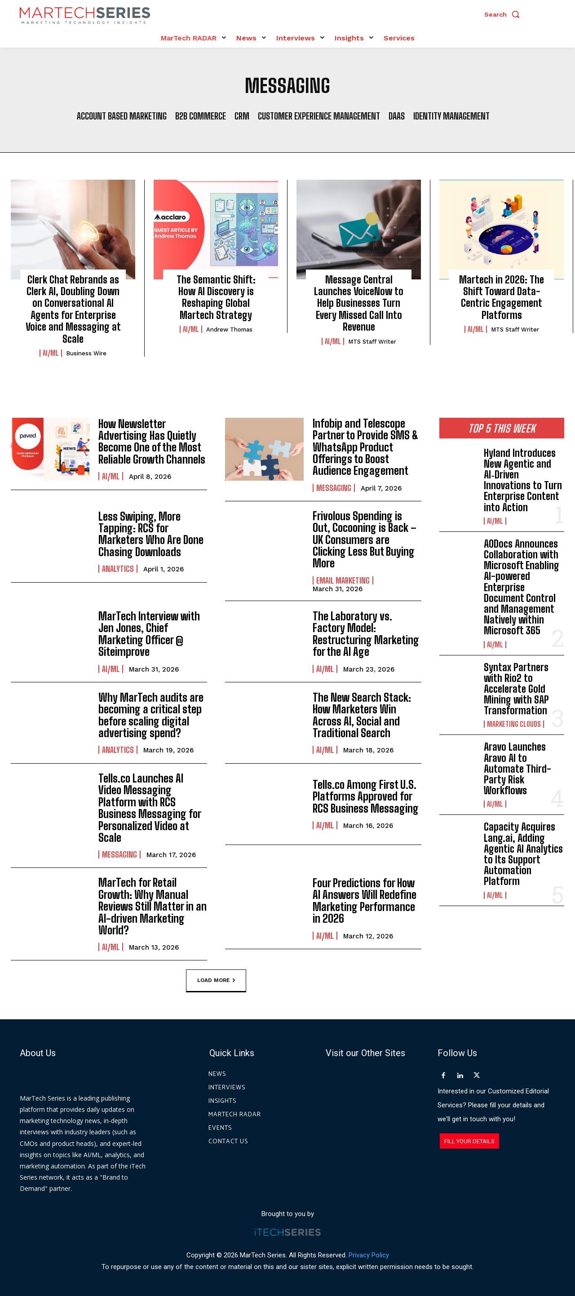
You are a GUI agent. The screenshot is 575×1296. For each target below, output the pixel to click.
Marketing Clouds (514, 724)
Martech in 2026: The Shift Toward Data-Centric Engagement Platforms (501, 297)
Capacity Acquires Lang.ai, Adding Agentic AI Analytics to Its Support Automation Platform (523, 854)
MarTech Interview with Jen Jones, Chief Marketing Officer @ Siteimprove (149, 634)
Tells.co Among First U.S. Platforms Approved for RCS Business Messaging (366, 796)
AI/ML (51, 353)
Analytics (118, 569)
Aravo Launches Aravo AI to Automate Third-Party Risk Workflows (517, 768)
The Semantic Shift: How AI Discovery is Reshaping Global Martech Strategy (216, 297)
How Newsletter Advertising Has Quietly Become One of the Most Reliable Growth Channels (151, 441)
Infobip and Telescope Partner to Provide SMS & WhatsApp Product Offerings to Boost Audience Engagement (365, 447)
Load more (216, 980)
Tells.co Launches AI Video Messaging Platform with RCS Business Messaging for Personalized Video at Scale (149, 808)
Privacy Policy (369, 1255)
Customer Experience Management (319, 116)
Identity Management (451, 116)
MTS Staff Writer (372, 341)
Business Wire (86, 353)
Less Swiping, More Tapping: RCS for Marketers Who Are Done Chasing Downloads (150, 534)
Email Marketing (343, 580)
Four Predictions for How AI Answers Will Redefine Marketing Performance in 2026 (364, 900)
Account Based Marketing (122, 116)
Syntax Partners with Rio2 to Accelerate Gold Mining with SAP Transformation (516, 689)
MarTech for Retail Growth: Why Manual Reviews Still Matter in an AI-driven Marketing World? (152, 906)
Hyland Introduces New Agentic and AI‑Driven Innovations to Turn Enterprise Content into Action (523, 480)
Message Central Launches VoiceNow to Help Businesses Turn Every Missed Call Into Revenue (358, 303)
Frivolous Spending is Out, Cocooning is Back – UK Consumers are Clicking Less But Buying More (364, 539)
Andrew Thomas (229, 329)
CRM (241, 116)
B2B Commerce (200, 116)
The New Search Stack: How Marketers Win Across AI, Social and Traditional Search (362, 715)
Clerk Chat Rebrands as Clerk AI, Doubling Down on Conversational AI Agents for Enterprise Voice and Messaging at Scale (73, 309)
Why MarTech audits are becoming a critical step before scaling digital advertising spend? (150, 715)
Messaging (333, 488)
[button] (504, 14)
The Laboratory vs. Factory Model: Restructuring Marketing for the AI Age (366, 634)
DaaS (397, 116)
